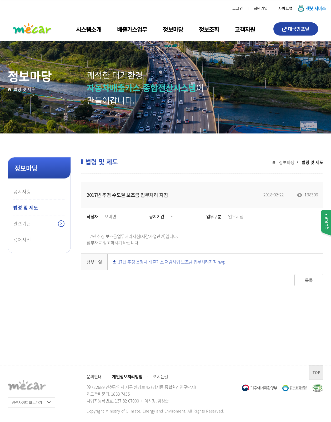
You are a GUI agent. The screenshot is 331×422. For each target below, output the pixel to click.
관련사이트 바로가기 (27, 402)
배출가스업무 (132, 29)
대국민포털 (295, 28)
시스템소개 (88, 29)
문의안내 (94, 376)
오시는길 (160, 376)
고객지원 (245, 29)
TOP (316, 372)
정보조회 (209, 29)
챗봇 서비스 (316, 8)
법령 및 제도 (24, 89)
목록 (309, 280)
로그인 (237, 8)
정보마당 (173, 29)
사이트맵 (285, 8)
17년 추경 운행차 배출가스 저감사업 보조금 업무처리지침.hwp (169, 262)
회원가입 (261, 8)
